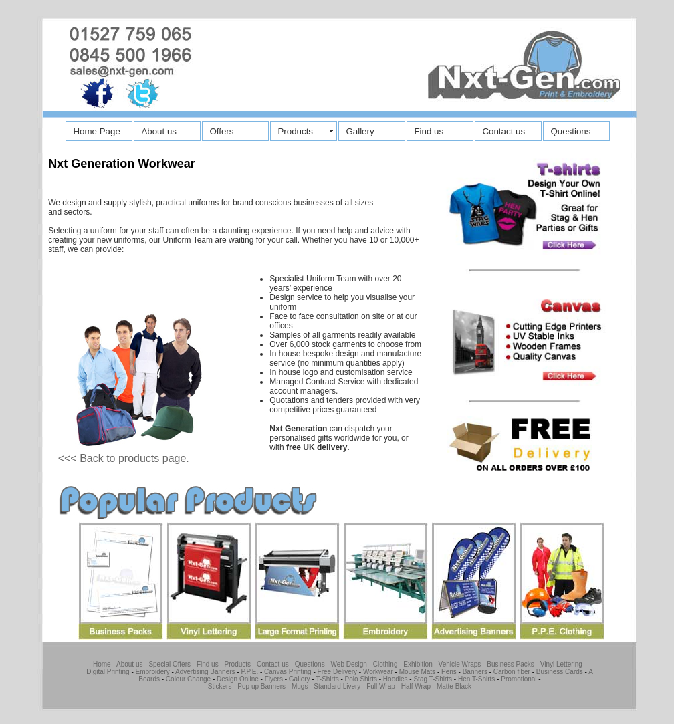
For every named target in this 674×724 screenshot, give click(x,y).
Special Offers (169, 664)
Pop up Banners (261, 686)
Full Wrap (380, 686)
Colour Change (188, 679)
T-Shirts (327, 679)
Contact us (503, 131)
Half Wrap (416, 686)
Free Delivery (337, 671)
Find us (428, 131)
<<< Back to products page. (123, 458)
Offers (221, 131)
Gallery (360, 131)
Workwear (378, 671)
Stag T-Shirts (432, 679)
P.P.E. (249, 671)
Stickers (220, 686)
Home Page (96, 131)
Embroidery (153, 671)
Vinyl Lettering (561, 664)
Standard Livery (337, 686)
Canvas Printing (288, 671)
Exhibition (417, 664)
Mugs (300, 686)
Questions (570, 131)
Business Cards (559, 671)
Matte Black (454, 686)
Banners (475, 671)
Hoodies (395, 679)
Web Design (349, 664)
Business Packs (510, 664)
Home (102, 664)
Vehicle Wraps (460, 664)
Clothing (385, 664)
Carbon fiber (510, 671)
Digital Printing (107, 671)
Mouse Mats (417, 671)
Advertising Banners (205, 671)
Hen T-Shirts (476, 679)
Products (295, 131)
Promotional (518, 679)
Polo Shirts (361, 679)
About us (159, 131)
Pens (449, 671)
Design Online (238, 679)
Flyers (274, 679)
